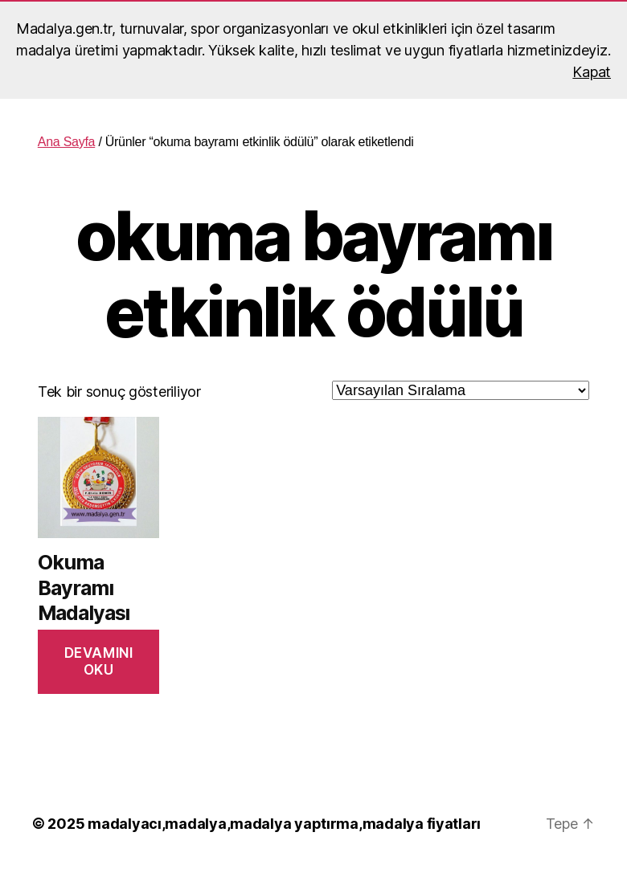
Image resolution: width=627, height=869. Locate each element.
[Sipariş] (460, 390)
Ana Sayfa (66, 142)
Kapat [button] (591, 71)
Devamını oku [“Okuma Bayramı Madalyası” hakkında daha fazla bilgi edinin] (98, 661)
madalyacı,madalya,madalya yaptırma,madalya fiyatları (284, 823)
